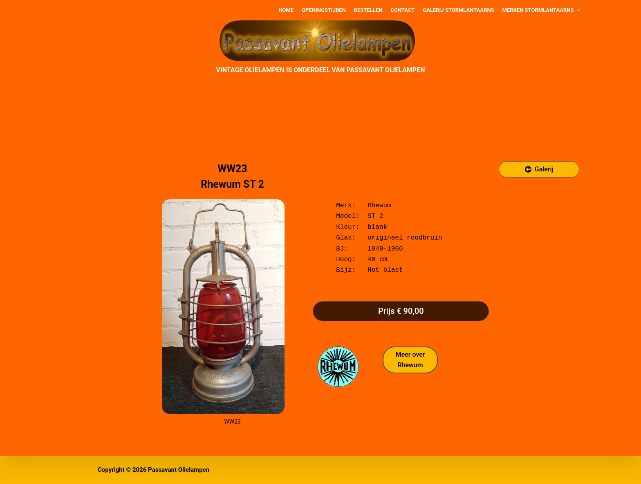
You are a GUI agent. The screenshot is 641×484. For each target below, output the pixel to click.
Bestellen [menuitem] (368, 10)
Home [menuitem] (286, 10)
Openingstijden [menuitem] (324, 10)
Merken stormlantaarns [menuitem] (542, 10)
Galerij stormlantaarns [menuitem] (458, 10)
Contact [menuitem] (402, 10)
